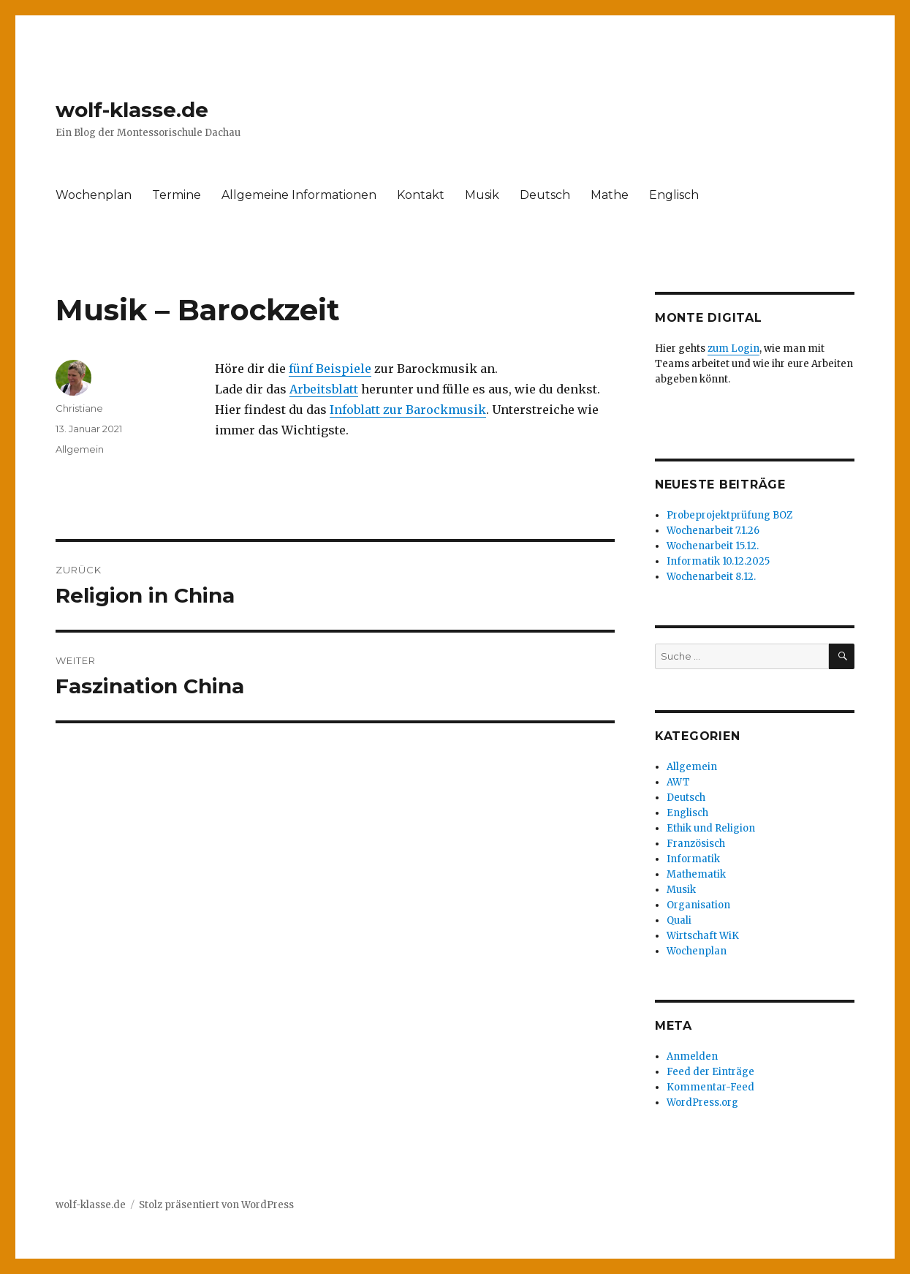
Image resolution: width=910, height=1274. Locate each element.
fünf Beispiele (330, 368)
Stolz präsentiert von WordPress (216, 1205)
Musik (482, 195)
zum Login (733, 348)
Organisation (698, 905)
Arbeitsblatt (323, 389)
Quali (679, 920)
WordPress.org (702, 1102)
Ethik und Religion (711, 828)
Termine (176, 195)
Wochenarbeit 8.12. (711, 576)
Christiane (79, 408)
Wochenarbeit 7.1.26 (713, 530)
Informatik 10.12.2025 (718, 561)
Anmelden (692, 1056)
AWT (678, 782)
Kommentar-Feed (710, 1087)
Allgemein (80, 449)
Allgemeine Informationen (298, 195)
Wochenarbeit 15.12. (713, 546)
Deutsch (545, 195)
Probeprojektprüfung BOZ (729, 515)
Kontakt (420, 195)
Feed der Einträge (710, 1072)
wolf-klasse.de (132, 109)
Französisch (696, 843)
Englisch (674, 195)
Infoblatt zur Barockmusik (408, 409)
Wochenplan (94, 195)
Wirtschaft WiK (703, 936)
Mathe (610, 195)
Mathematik (696, 874)
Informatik (693, 859)
